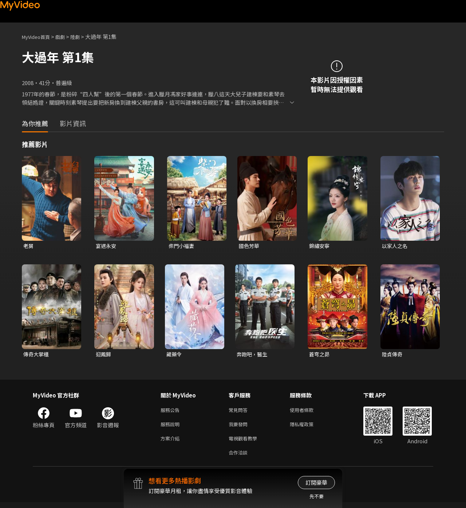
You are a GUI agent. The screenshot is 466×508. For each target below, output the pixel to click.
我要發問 (239, 427)
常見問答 (239, 412)
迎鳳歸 (104, 355)
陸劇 (82, 36)
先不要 (316, 496)
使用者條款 (307, 412)
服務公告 (171, 412)
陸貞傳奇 (393, 355)
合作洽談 (239, 457)
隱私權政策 (307, 427)
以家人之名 (395, 246)
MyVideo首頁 (38, 36)
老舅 (28, 246)
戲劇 (65, 36)
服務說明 (171, 427)
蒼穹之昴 (320, 355)
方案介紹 (171, 442)
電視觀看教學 (245, 442)
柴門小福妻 (182, 246)
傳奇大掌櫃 (37, 355)
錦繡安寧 (320, 246)
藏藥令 (174, 355)
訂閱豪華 (316, 482)
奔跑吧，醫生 (253, 355)
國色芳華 (250, 246)
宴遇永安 (107, 246)
